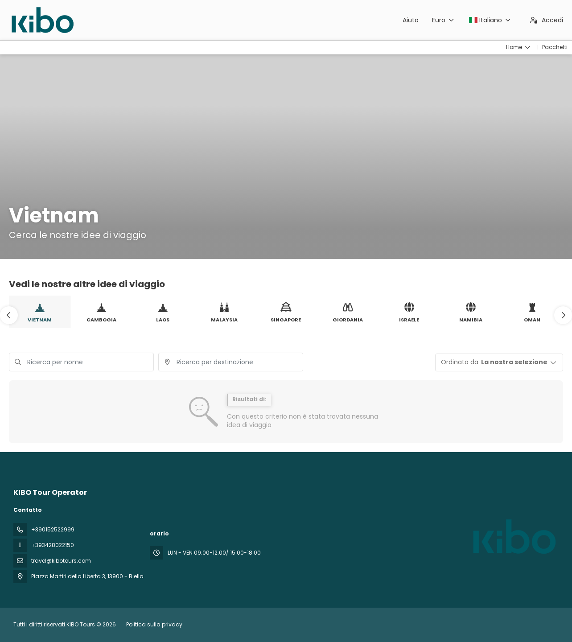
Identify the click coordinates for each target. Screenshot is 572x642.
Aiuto (411, 20)
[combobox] (230, 362)
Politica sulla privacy (154, 624)
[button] (9, 315)
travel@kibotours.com (61, 560)
